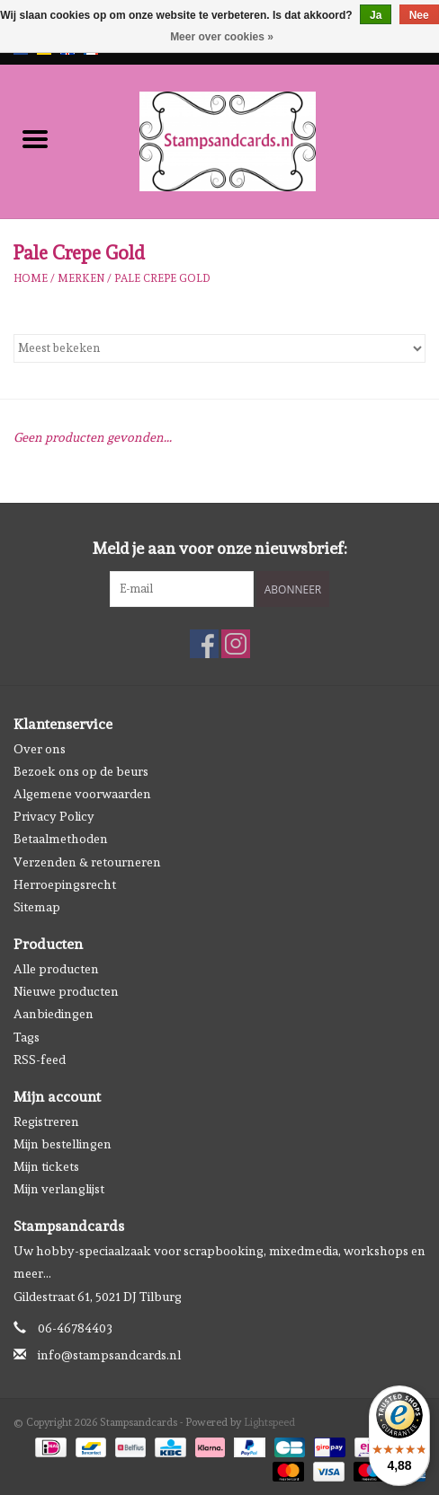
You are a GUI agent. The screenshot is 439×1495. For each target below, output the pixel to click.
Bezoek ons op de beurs (80, 771)
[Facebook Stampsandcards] (204, 643)
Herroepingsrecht (64, 884)
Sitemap (36, 907)
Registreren (46, 1121)
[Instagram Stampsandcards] (235, 643)
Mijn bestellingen (62, 1144)
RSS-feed (39, 1059)
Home (30, 278)
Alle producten (56, 969)
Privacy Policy (53, 816)
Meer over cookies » (221, 37)
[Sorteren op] (219, 348)
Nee (419, 15)
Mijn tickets (46, 1166)
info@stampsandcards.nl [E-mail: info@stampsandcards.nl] (109, 1355)
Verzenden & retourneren (87, 862)
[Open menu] (35, 138)
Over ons (39, 749)
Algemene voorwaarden (82, 794)
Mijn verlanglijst (58, 1189)
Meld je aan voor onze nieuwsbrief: (220, 548)
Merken (81, 278)
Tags (26, 1037)
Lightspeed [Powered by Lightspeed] (269, 1422)
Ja (375, 15)
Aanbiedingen (53, 1014)
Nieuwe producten (66, 991)
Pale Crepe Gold (162, 278)
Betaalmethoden (60, 838)
